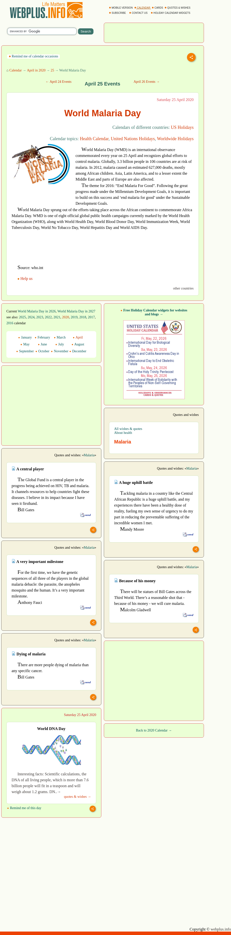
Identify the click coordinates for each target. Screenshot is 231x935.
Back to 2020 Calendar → (154, 730)
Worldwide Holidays (175, 138)
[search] (42, 31)
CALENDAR (142, 7)
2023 (39, 317)
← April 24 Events (58, 82)
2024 (31, 317)
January (25, 337)
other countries (183, 288)
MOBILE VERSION (121, 7)
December (77, 351)
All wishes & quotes (128, 429)
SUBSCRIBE (117, 13)
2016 (9, 323)
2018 (82, 317)
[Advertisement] (154, 32)
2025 (22, 317)
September (25, 351)
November (59, 351)
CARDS (158, 7)
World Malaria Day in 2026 (37, 311)
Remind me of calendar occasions (33, 56)
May (25, 344)
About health (123, 433)
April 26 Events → (147, 82)
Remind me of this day (24, 808)
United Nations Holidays (133, 138)
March (60, 337)
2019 (74, 317)
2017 (91, 317)
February (42, 337)
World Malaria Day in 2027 (76, 311)
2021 (56, 317)
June (42, 344)
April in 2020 (36, 70)
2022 (48, 317)
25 (52, 70)
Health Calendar (94, 138)
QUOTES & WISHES (178, 7)
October (42, 351)
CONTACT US (138, 13)
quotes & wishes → (77, 797)
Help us (25, 278)
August (78, 344)
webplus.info (221, 929)
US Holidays (182, 127)
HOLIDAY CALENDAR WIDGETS (171, 13)
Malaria (89, 455)
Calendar (15, 70)
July (59, 344)
